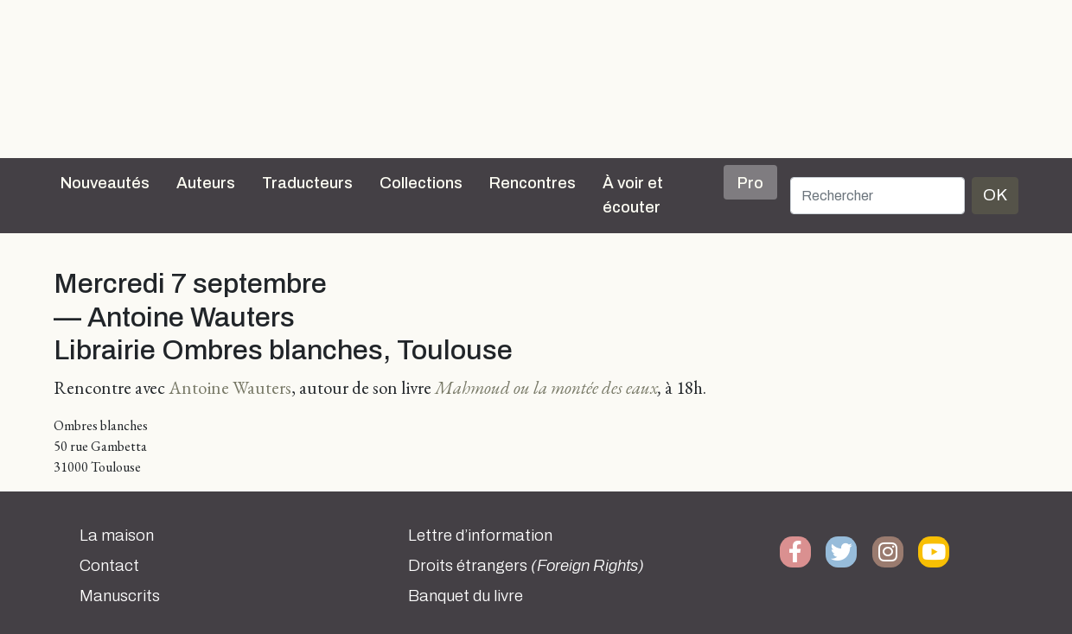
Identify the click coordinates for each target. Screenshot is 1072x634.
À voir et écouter (633, 195)
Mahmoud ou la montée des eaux (546, 387)
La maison (117, 535)
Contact (109, 565)
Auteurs (205, 183)
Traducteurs (307, 183)
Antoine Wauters (230, 387)
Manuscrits (120, 596)
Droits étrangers (526, 565)
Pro (750, 183)
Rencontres (532, 183)
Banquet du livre (465, 596)
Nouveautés (105, 183)
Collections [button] (421, 183)
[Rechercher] (877, 195)
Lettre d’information (480, 535)
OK (995, 195)
